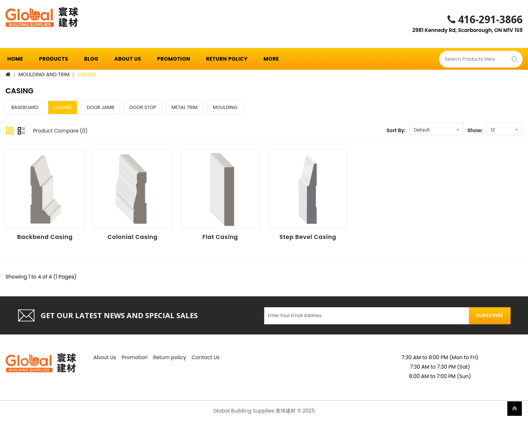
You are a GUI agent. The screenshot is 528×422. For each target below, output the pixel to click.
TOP (515, 409)
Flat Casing (220, 237)
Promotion (173, 58)
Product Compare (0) (60, 130)
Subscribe (489, 315)
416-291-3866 (485, 19)
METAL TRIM (184, 107)
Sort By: (396, 130)
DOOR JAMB (100, 107)
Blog (91, 58)
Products (53, 58)
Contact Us (206, 357)
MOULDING (225, 107)
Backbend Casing (45, 237)
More (271, 58)
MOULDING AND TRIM (44, 74)
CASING (87, 74)
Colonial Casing (132, 237)
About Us (127, 58)
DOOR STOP (143, 107)
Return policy (227, 58)
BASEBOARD (24, 107)
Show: (475, 130)
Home (15, 58)
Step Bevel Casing (307, 237)
